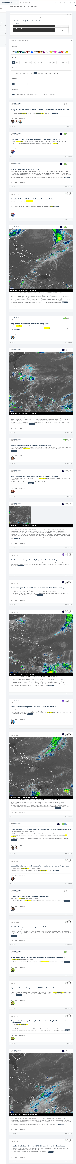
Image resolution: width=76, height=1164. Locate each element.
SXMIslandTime (45, 99)
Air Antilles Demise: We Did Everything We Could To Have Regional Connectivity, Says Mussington (42, 114)
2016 (33, 64)
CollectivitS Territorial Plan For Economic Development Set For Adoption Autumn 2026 (44, 819)
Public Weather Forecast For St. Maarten (33, 175)
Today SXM (60, 99)
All (21, 64)
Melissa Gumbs (44, 444)
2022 (58, 64)
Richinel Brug (27, 328)
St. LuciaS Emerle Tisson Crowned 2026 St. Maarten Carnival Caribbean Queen (43, 1139)
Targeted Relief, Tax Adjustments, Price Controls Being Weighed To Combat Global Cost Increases (42, 1020)
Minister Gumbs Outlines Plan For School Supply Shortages (39, 441)
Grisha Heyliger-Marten (30, 1023)
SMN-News (30, 99)
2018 (42, 64)
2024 (66, 64)
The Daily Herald (52, 99)
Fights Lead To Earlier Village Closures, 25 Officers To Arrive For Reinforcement (41, 985)
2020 (50, 64)
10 (41, 88)
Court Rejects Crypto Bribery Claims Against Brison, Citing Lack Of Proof (44, 144)
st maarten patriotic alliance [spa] (38, 20)
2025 (22, 67)
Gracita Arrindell (33, 860)
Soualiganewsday (37, 99)
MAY (40, 78)
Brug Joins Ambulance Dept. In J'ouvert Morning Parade (38, 326)
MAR (32, 78)
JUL (47, 78)
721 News (25, 99)
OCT (58, 78)
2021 (54, 64)
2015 (29, 64)
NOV (62, 78)
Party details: (24, 23)
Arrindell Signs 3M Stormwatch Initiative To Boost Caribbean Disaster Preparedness (43, 857)
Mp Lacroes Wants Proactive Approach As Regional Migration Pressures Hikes (44, 952)
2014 (25, 64)
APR (36, 78)
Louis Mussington (31, 117)
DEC (66, 78)
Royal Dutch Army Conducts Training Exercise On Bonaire (39, 921)
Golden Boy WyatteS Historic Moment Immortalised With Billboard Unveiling (42, 588)
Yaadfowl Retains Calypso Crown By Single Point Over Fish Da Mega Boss (44, 558)
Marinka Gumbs (50, 475)
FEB (28, 78)
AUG (51, 78)
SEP (54, 78)
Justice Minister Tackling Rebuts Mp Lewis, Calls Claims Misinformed (42, 703)
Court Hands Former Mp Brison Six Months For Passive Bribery (40, 208)
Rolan (59, 215)
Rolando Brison (27, 146)
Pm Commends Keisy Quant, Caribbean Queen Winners (38, 889)
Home (3, 14)
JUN (43, 78)
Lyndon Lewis (64, 708)
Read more (62, 117)
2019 (46, 64)
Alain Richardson (48, 117)
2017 (38, 64)
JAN (25, 78)
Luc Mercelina (30, 891)
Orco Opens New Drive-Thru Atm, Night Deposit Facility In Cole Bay (42, 473)
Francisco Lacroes (24, 955)
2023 (62, 64)
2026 (26, 67)
